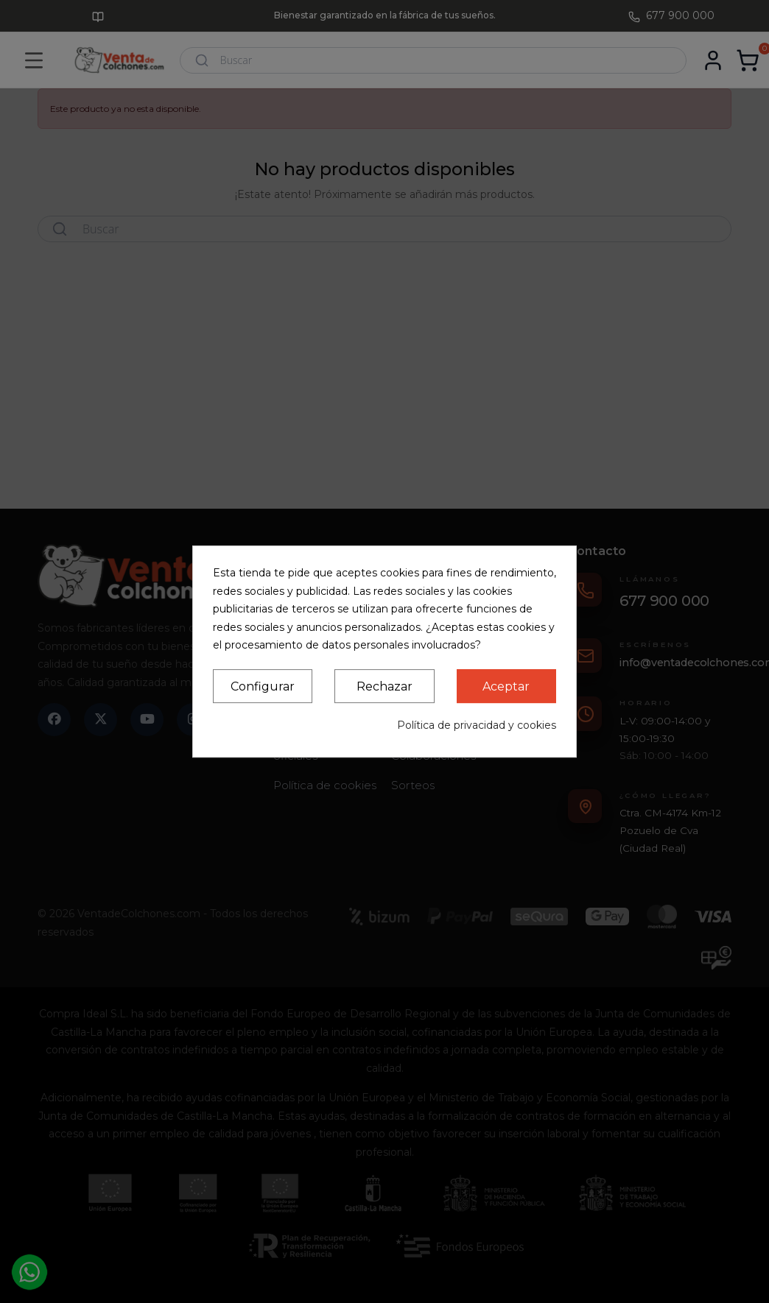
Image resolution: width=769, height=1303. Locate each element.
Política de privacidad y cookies (476, 725)
